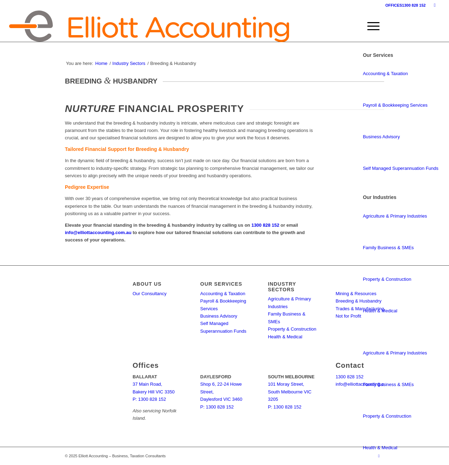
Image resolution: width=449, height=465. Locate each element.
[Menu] (371, 26)
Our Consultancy (150, 293)
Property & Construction (387, 279)
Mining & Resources (356, 293)
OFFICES (393, 5)
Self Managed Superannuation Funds (400, 168)
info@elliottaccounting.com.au (98, 232)
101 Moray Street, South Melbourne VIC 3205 (289, 391)
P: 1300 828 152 (149, 399)
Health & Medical (380, 310)
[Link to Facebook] (434, 5)
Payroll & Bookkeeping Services (395, 105)
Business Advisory (381, 136)
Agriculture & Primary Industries (395, 216)
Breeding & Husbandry (359, 301)
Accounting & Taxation (385, 73)
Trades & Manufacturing (360, 308)
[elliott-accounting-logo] (149, 26)
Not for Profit (348, 316)
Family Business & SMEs (388, 247)
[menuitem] (371, 26)
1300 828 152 (413, 5)
